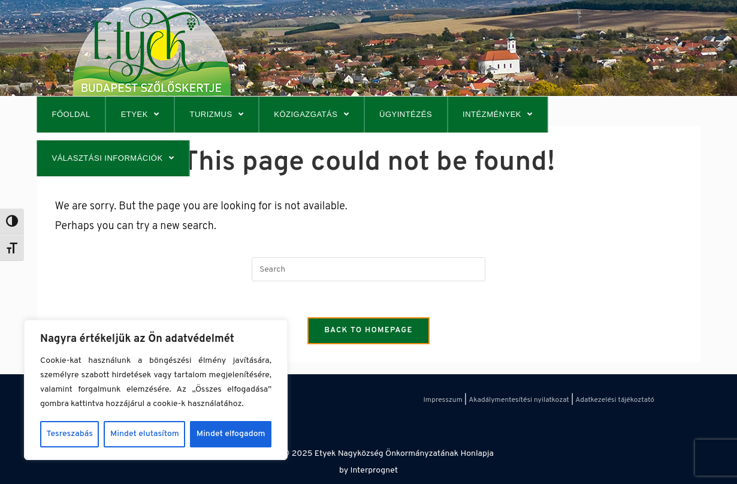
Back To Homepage (368, 330)
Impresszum (442, 400)
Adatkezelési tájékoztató (614, 400)
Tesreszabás (70, 434)
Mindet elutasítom (144, 434)
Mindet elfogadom (231, 434)
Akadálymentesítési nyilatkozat (519, 400)
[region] (156, 390)
